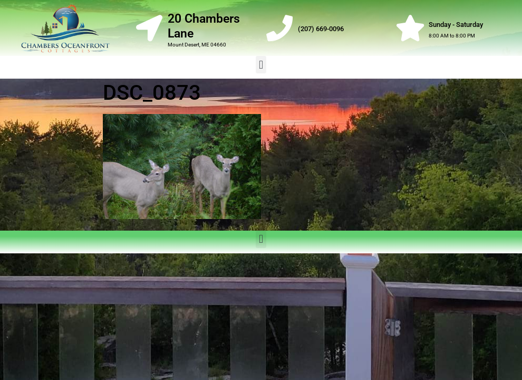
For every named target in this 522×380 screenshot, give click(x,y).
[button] (261, 64)
